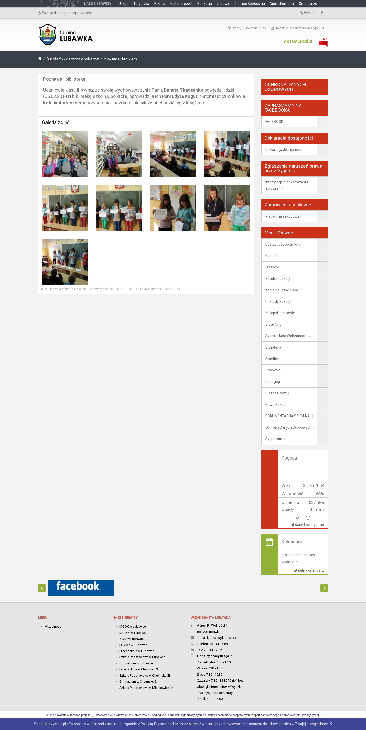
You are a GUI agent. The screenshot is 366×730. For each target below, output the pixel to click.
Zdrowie (223, 4)
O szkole (272, 267)
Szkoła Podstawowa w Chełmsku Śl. (145, 675)
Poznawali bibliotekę (120, 58)
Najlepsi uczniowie (280, 313)
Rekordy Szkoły (277, 301)
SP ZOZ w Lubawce (133, 645)
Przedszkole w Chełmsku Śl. (139, 669)
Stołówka (273, 370)
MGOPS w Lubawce (133, 633)
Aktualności (298, 41)
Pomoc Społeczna (250, 4)
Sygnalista (273, 439)
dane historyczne (307, 524)
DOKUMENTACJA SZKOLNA (287, 416)
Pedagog (272, 382)
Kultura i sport (181, 4)
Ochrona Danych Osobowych (288, 427)
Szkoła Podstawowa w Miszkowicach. (146, 688)
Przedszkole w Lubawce (136, 651)
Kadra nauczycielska (281, 290)
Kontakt (271, 256)
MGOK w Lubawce (132, 626)
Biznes (159, 4)
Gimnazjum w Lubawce (136, 663)
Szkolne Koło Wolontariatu (286, 336)
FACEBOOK (274, 122)
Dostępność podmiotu (282, 244)
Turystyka (141, 4)
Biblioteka (273, 347)
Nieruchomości (282, 4)
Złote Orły (273, 324)
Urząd (123, 4)
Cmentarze (308, 4)
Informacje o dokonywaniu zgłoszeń (286, 185)
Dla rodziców (275, 393)
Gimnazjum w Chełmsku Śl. (138, 681)
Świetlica (272, 359)
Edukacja (204, 4)
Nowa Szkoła (275, 405)
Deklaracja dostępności (283, 150)
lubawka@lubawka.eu (222, 638)
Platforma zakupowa (282, 216)
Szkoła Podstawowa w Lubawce (73, 58)
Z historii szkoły (277, 279)
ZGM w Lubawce (131, 639)
